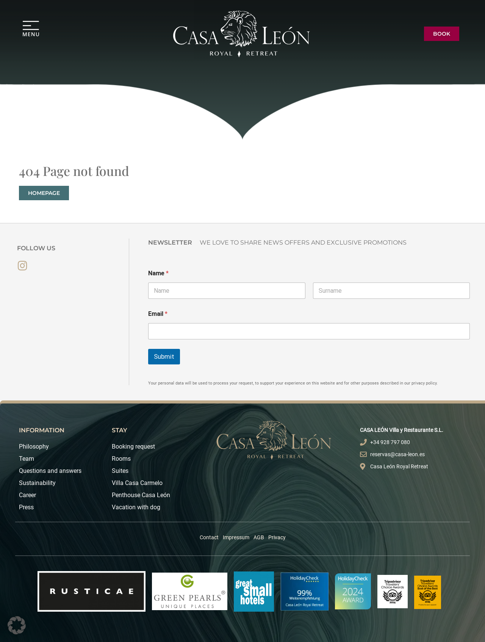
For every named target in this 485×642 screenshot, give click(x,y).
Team (26, 458)
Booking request (133, 446)
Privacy (277, 537)
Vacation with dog (136, 507)
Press (26, 507)
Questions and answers (50, 470)
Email (157, 313)
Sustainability (37, 483)
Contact (209, 537)
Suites (120, 470)
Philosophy (34, 446)
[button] (16, 625)
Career (27, 495)
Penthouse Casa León (141, 495)
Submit (164, 356)
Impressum (236, 537)
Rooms (121, 458)
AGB (258, 537)
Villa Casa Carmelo (137, 483)
